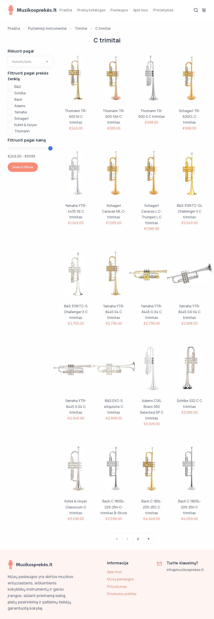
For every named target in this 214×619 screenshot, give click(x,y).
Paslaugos (119, 10)
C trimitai (102, 28)
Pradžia (65, 10)
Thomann (21, 131)
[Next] (148, 538)
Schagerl (21, 118)
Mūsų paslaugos (120, 579)
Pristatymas (163, 10)
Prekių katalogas (91, 10)
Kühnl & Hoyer (25, 125)
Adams (19, 106)
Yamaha (20, 112)
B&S (17, 86)
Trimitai (81, 28)
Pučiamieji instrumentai (47, 28)
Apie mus (140, 10)
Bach (18, 99)
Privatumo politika (121, 593)
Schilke (20, 93)
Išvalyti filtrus (22, 167)
